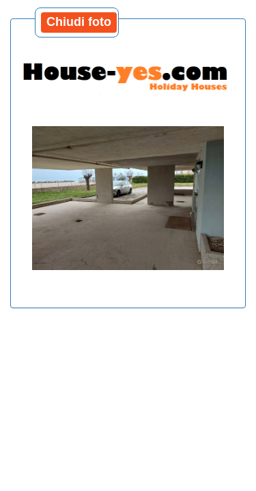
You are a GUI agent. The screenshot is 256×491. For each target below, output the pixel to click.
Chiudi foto (78, 22)
